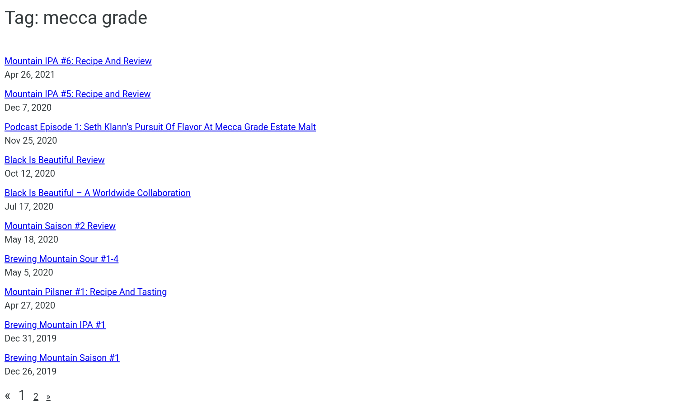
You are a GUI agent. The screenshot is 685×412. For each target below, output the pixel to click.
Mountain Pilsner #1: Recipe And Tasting (86, 291)
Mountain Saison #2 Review (60, 225)
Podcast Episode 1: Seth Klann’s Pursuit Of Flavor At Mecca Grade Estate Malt (160, 127)
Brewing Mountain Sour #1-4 (61, 258)
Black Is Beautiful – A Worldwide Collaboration (98, 192)
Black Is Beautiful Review (55, 159)
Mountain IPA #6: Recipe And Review (78, 61)
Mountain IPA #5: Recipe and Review (78, 94)
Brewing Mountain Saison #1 (62, 357)
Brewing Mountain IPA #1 (55, 324)
